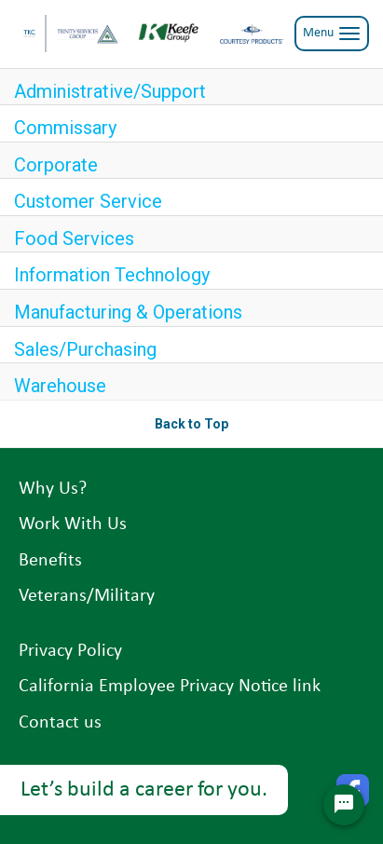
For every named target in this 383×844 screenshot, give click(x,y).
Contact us (60, 723)
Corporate (56, 165)
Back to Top (191, 423)
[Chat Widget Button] (343, 804)
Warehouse (60, 385)
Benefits (50, 560)
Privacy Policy (70, 651)
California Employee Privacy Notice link (170, 686)
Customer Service (88, 201)
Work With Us (73, 524)
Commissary (65, 127)
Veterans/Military (87, 596)
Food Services (74, 238)
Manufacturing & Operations (128, 312)
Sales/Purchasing (85, 349)
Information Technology (112, 275)
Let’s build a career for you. (144, 790)
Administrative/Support (110, 91)
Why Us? (53, 489)
